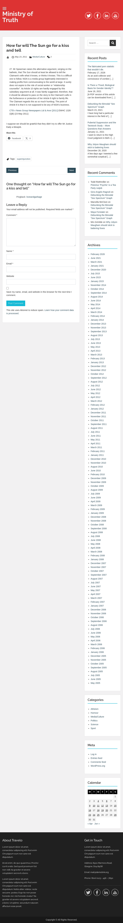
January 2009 (97, 513)
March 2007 (96, 598)
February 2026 (98, 254)
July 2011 (95, 432)
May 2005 (95, 683)
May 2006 (95, 636)
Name (10, 251)
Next (71, 170)
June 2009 (96, 497)
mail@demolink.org (99, 872)
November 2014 (98, 285)
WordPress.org (98, 766)
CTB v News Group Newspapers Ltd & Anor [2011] (33, 110)
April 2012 (95, 397)
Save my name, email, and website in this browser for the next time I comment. (39, 293)
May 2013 (95, 347)
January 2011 (97, 455)
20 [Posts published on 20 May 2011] (107, 810)
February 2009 (98, 509)
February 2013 (98, 358)
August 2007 (97, 578)
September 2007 (99, 575)
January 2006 (97, 652)
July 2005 (95, 675)
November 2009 (98, 482)
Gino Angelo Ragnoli (100, 192)
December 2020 (98, 269)
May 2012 (95, 393)
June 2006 (96, 633)
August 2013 (97, 335)
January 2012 (97, 408)
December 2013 (98, 324)
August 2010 (97, 466)
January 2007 (97, 606)
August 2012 (97, 381)
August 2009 (97, 490)
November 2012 (98, 370)
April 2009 (95, 501)
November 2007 (98, 567)
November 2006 (98, 613)
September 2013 (99, 331)
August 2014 (97, 296)
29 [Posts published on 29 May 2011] (115, 815)
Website (10, 276)
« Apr (90, 823)
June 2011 (96, 436)
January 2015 (97, 281)
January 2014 (97, 320)
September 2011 (99, 424)
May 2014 (95, 304)
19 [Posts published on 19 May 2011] (102, 810)
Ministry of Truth (17, 16)
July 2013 (95, 339)
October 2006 (97, 617)
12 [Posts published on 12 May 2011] (102, 805)
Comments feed (98, 762)
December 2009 (98, 478)
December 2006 (98, 609)
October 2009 (97, 486)
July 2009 (95, 493)
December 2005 (98, 656)
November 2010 (98, 463)
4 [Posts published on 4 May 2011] (98, 801)
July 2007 (95, 582)
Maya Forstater (98, 212)
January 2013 (97, 362)
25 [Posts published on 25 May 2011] (98, 815)
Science (94, 724)
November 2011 (98, 416)
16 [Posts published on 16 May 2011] (90, 810)
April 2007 (95, 594)
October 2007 (97, 571)
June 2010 (96, 470)
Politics (94, 720)
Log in (94, 754)
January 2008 (97, 559)
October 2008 (97, 524)
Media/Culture (38, 57)
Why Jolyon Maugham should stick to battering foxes (104, 225)
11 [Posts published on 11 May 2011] (98, 805)
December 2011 (98, 412)
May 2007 (95, 590)
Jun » (97, 823)
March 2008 (96, 551)
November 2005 (98, 660)
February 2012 (98, 405)
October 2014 (97, 289)
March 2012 (96, 401)
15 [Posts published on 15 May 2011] (115, 805)
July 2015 (95, 273)
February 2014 (98, 316)
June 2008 (96, 540)
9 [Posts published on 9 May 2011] (89, 805)
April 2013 (95, 351)
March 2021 (96, 262)
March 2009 (96, 505)
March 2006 (96, 644)
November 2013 (98, 327)
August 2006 (97, 625)
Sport (93, 728)
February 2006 (98, 648)
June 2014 (96, 300)
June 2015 (96, 277)
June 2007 (96, 586)
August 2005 (97, 671)
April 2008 (95, 548)
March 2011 (96, 447)
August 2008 (97, 532)
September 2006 (99, 621)
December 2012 (98, 366)
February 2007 (98, 602)
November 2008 (98, 521)
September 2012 (99, 378)
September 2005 (99, 667)
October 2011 (97, 420)
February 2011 (98, 451)
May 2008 (95, 544)
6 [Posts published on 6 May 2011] (106, 801)
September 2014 (99, 293)
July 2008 (95, 536)
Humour (94, 713)
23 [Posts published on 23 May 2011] (90, 815)
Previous (12, 170)
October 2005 (97, 663)
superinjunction (23, 159)
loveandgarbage (34, 197)
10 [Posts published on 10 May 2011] (94, 805)
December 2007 (98, 563)
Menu (5, 8)
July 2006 (95, 629)
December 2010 (98, 459)
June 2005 (96, 679)
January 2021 (97, 266)
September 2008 (99, 528)
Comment (11, 215)
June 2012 (96, 389)
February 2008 (98, 555)
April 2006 (95, 640)
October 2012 (97, 374)
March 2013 (96, 354)
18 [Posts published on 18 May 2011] (98, 810)
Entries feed (96, 758)
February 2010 (98, 474)
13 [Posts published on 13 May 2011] (107, 805)
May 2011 (95, 439)
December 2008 (98, 517)
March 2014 (96, 312)
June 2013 (96, 343)
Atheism (95, 709)
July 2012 (95, 385)
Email (9, 263)
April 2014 (95, 308)
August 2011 (97, 428)
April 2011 (95, 443)
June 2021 (96, 258)
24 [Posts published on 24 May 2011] (94, 815)
